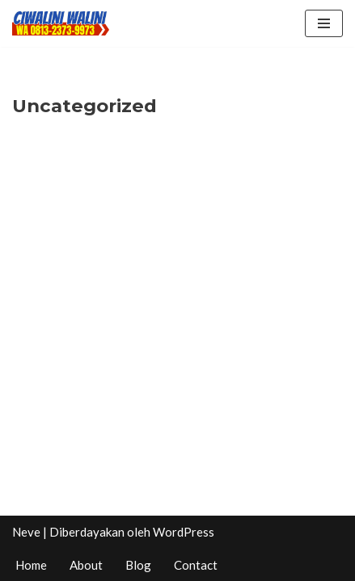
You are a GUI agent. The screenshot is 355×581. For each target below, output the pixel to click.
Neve (26, 532)
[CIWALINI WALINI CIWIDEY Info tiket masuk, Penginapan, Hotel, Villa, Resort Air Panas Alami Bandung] (60, 23)
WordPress (183, 532)
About (86, 565)
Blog (138, 565)
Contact (196, 565)
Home (31, 565)
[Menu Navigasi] (324, 23)
